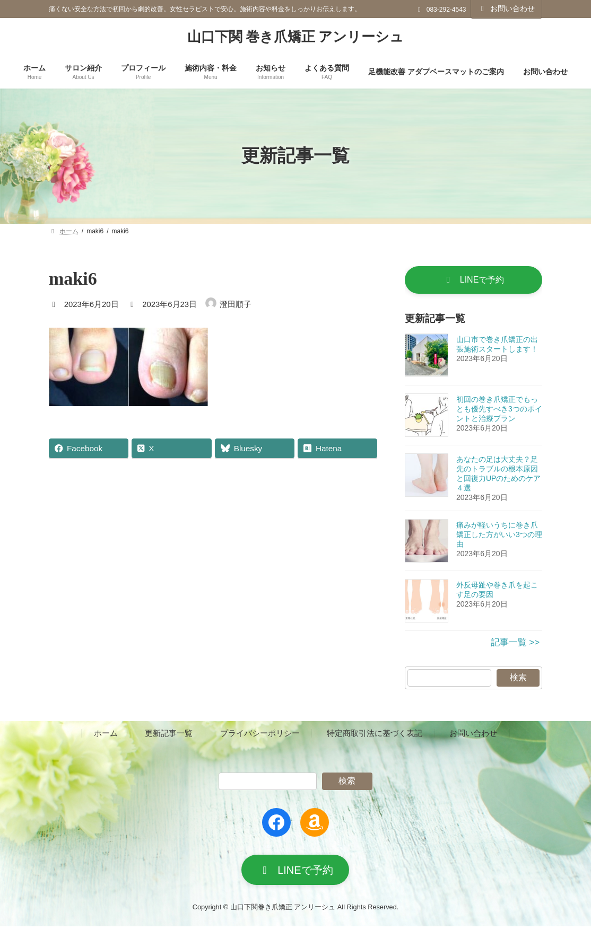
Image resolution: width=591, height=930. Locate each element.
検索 (517, 678)
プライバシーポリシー (260, 734)
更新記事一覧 (169, 734)
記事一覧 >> (515, 644)
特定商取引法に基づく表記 (374, 734)
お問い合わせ (506, 8)
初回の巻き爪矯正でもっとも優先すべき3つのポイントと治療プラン (499, 410)
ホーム (106, 734)
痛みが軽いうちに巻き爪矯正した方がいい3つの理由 (499, 536)
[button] (473, 280)
